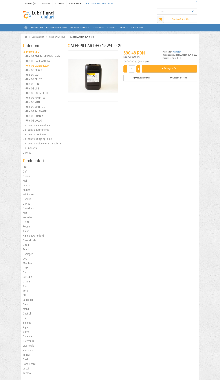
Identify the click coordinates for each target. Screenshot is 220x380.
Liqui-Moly (28, 345)
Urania (26, 281)
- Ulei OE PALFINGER (35, 111)
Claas (26, 244)
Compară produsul (178, 78)
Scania (26, 176)
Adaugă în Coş (169, 68)
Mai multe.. (111, 27)
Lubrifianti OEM (36, 27)
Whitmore (28, 194)
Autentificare (137, 27)
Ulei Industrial (98, 27)
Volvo (26, 331)
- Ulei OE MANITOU (34, 106)
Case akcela (29, 240)
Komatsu (28, 217)
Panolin (27, 199)
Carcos (27, 272)
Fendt (26, 249)
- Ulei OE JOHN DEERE (36, 93)
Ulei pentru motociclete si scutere (42, 143)
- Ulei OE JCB (31, 88)
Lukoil (26, 368)
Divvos (26, 203)
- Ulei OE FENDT (32, 83)
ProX (25, 267)
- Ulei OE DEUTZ (32, 79)
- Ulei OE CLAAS (32, 70)
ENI (25, 167)
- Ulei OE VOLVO (32, 120)
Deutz (26, 222)
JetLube (27, 276)
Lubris (26, 185)
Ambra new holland (33, 235)
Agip (25, 327)
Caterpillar (28, 341)
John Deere (29, 363)
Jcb (25, 258)
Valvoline (28, 350)
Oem (25, 304)
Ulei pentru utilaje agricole (37, 138)
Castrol (27, 313)
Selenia (27, 322)
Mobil (26, 309)
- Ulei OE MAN (31, 102)
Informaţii (124, 27)
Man (25, 212)
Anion (26, 231)
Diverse (27, 152)
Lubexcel (28, 299)
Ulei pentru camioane (79, 27)
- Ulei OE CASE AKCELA (36, 61)
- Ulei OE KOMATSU (34, 97)
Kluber (26, 189)
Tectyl (26, 354)
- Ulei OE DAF (31, 74)
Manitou (27, 263)
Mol (25, 180)
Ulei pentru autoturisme (56, 27)
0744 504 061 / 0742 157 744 (99, 3)
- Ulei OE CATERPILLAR (36, 65)
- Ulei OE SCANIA (33, 116)
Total (25, 290)
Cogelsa (27, 336)
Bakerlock (28, 208)
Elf (24, 295)
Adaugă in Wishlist (142, 78)
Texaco (27, 373)
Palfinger (28, 254)
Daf (25, 171)
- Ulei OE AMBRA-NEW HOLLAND (41, 56)
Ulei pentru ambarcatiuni (36, 125)
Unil (25, 318)
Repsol (26, 226)
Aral (25, 286)
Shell (25, 359)
